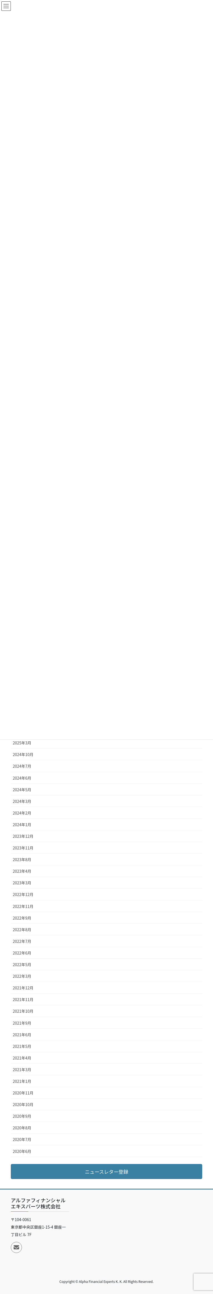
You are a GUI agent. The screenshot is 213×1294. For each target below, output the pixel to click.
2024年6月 (22, 778)
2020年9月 (22, 1116)
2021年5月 (22, 1046)
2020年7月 (22, 1139)
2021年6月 (22, 1034)
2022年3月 (22, 976)
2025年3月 (22, 743)
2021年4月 (22, 1058)
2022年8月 (22, 929)
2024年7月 (22, 766)
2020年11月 (23, 1093)
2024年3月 (22, 801)
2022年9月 (22, 918)
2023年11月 (23, 848)
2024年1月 (22, 824)
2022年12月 (23, 894)
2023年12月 (23, 836)
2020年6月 (22, 1151)
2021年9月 (22, 1023)
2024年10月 (23, 754)
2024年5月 (22, 789)
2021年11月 (23, 999)
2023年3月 (22, 882)
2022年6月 (22, 953)
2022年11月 (23, 906)
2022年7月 (22, 941)
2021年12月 (23, 988)
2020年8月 (22, 1127)
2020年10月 (23, 1104)
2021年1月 (22, 1081)
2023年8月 (22, 859)
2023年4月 (22, 871)
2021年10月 (23, 1011)
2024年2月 (22, 813)
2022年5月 (22, 964)
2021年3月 (22, 1069)
